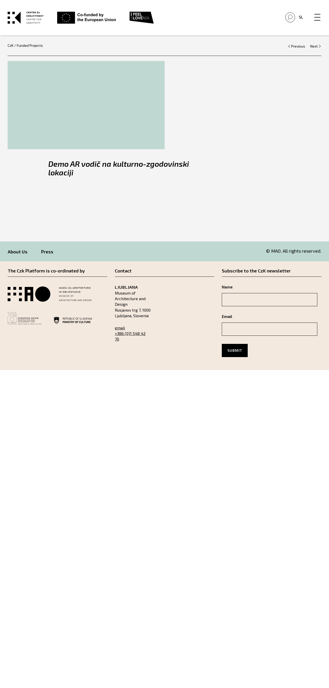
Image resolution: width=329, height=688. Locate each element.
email (120, 327)
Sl (301, 16)
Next (314, 46)
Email (227, 316)
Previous (298, 46)
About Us (17, 251)
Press (47, 251)
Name (227, 286)
